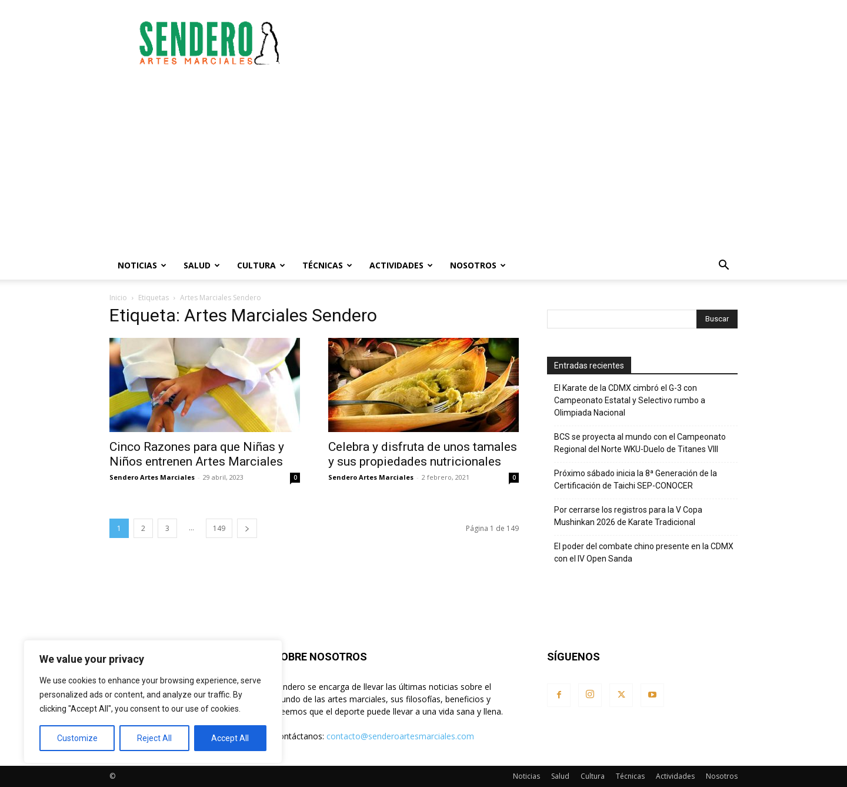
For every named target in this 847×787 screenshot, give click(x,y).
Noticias (142, 265)
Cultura (261, 265)
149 (219, 528)
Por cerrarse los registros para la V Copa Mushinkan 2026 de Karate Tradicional (628, 516)
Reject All (154, 738)
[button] (723, 266)
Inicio (118, 298)
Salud (202, 265)
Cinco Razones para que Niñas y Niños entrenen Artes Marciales (196, 454)
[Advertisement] (523, 42)
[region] (153, 701)
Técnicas (327, 265)
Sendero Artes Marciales (152, 477)
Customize (77, 738)
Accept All (230, 738)
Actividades (401, 265)
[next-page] (247, 528)
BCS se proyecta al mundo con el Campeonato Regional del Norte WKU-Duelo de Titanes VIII (640, 443)
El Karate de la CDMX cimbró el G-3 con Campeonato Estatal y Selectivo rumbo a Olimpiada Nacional (629, 400)
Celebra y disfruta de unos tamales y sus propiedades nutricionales (422, 454)
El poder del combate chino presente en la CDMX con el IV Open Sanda (643, 552)
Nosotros (478, 265)
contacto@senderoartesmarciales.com (400, 736)
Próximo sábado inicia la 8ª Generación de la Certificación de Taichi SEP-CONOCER (635, 479)
